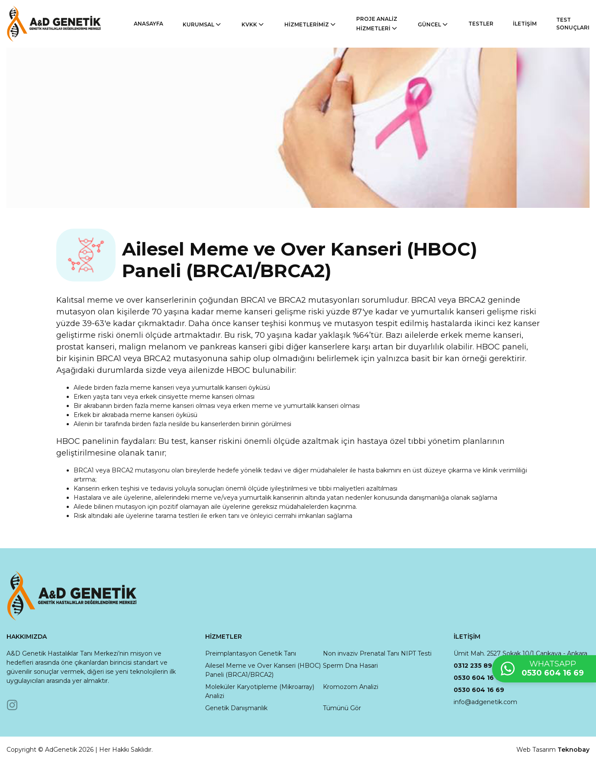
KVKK (253, 24)
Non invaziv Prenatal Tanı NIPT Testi (377, 653)
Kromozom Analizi (350, 687)
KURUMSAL (202, 24)
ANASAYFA (148, 23)
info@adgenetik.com (485, 702)
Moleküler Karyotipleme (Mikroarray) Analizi (259, 691)
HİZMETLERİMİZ (310, 24)
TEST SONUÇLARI (573, 23)
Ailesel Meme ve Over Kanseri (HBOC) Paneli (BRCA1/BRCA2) (263, 670)
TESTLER (480, 23)
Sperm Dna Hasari (350, 665)
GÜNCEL (433, 24)
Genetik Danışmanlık (236, 708)
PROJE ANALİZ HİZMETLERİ (377, 24)
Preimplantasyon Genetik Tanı (250, 653)
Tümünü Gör (342, 708)
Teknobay (573, 749)
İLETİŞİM (525, 23)
